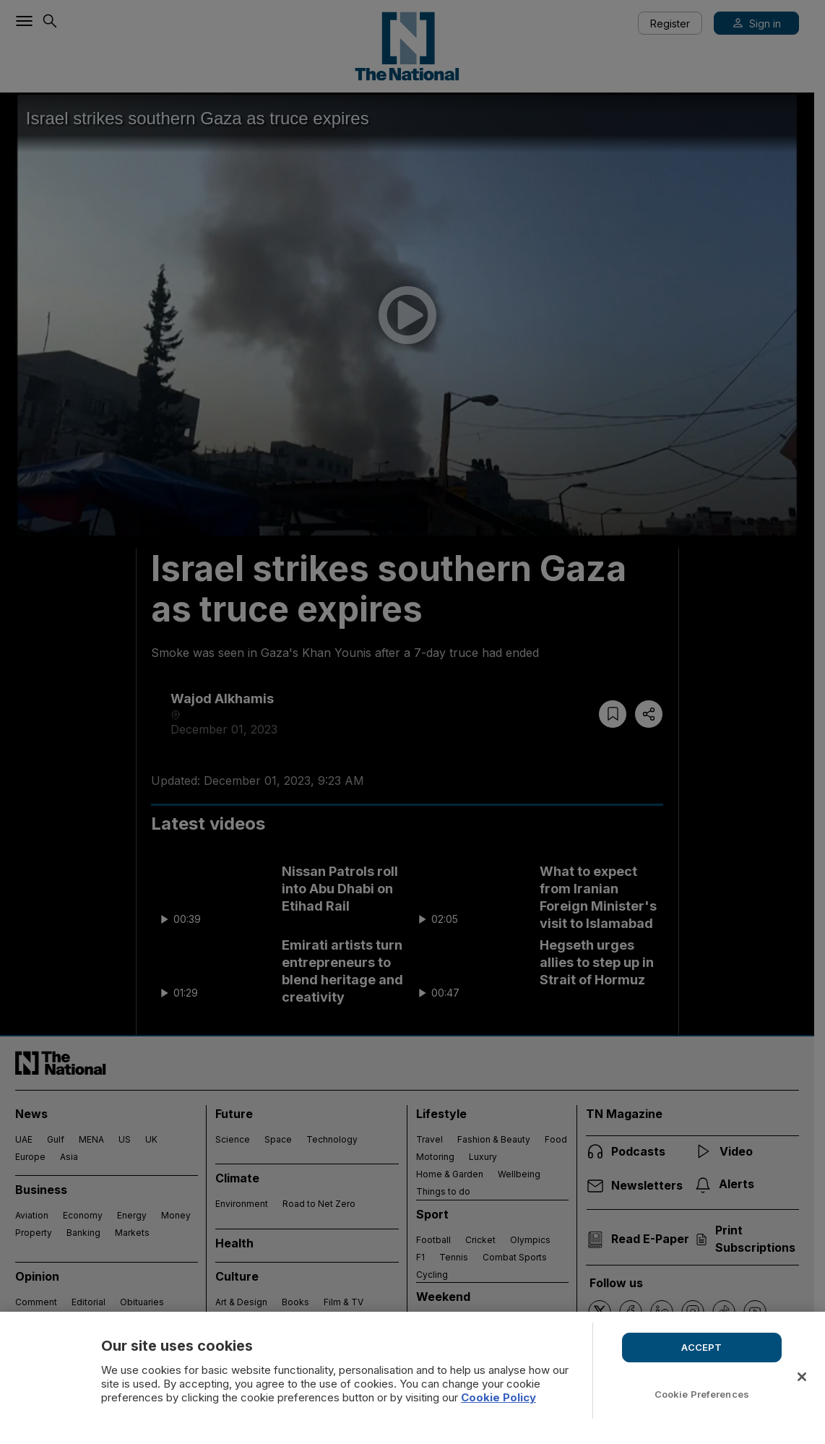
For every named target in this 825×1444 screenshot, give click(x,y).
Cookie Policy (498, 1397)
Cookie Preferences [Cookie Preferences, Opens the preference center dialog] (702, 1394)
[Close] (802, 1377)
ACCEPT (701, 1347)
